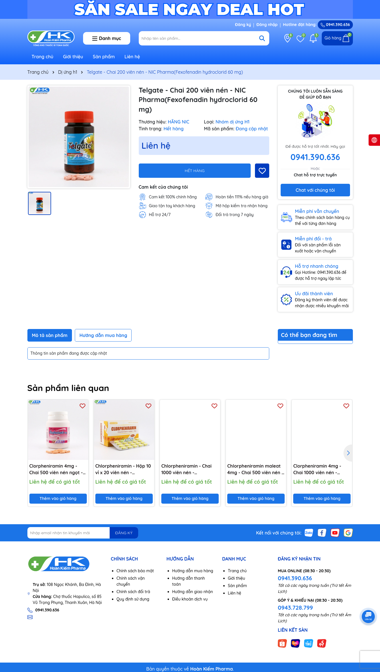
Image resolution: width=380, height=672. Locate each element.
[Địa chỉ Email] (82, 533)
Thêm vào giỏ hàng (58, 498)
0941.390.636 (295, 578)
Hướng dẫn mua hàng (192, 570)
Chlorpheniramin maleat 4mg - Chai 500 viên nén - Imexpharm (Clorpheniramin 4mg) (255, 469)
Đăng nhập (267, 24)
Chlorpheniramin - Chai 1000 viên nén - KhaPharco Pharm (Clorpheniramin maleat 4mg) (187, 469)
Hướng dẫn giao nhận (192, 591)
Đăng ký (243, 24)
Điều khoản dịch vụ (190, 599)
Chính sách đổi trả (133, 591)
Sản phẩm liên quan (68, 387)
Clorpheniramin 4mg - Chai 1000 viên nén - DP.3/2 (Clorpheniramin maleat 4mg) (318, 469)
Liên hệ (132, 56)
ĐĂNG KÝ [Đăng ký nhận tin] (123, 532)
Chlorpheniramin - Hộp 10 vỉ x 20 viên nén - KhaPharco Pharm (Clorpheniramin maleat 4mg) (123, 469)
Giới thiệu (73, 56)
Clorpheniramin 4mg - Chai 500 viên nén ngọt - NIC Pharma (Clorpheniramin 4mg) (56, 469)
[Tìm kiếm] (262, 38)
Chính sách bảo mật (135, 570)
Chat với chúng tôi (315, 190)
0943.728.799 (295, 607)
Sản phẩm (104, 56)
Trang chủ (42, 56)
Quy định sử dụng (132, 599)
